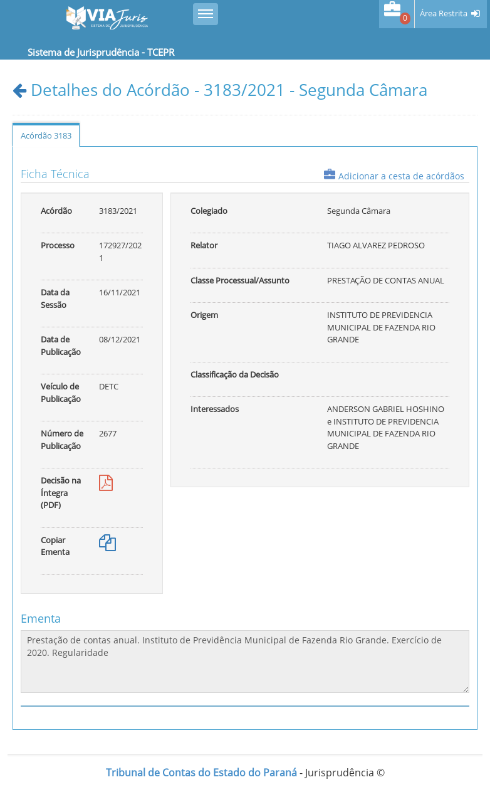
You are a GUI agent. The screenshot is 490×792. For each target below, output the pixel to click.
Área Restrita (443, 13)
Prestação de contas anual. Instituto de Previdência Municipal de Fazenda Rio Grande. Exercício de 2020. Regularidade (245, 661)
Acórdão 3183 (46, 135)
